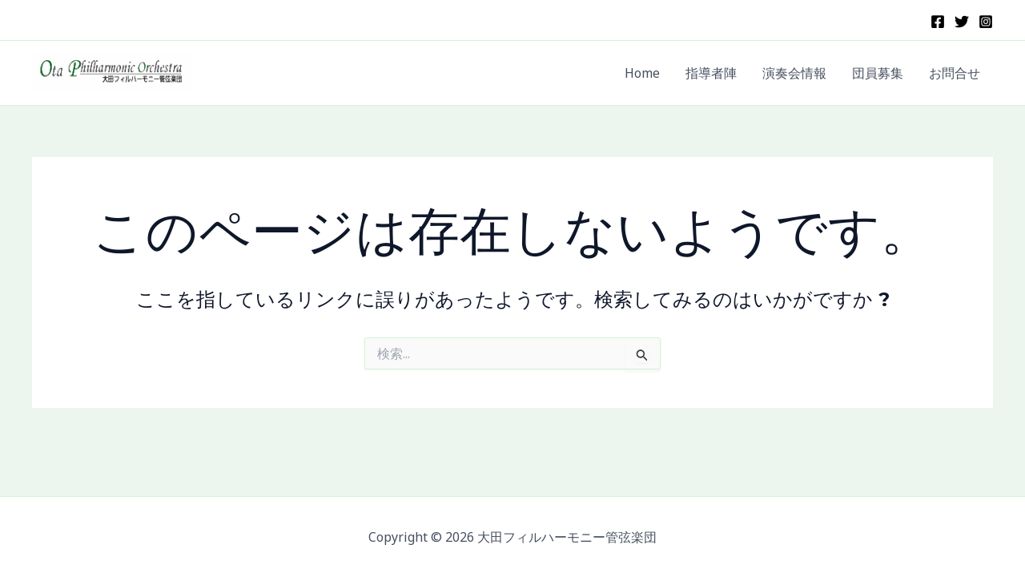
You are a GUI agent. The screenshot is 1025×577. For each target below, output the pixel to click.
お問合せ (954, 73)
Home (642, 73)
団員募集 (877, 73)
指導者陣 (711, 73)
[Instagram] (986, 21)
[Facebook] (938, 21)
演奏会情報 (794, 73)
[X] (962, 21)
